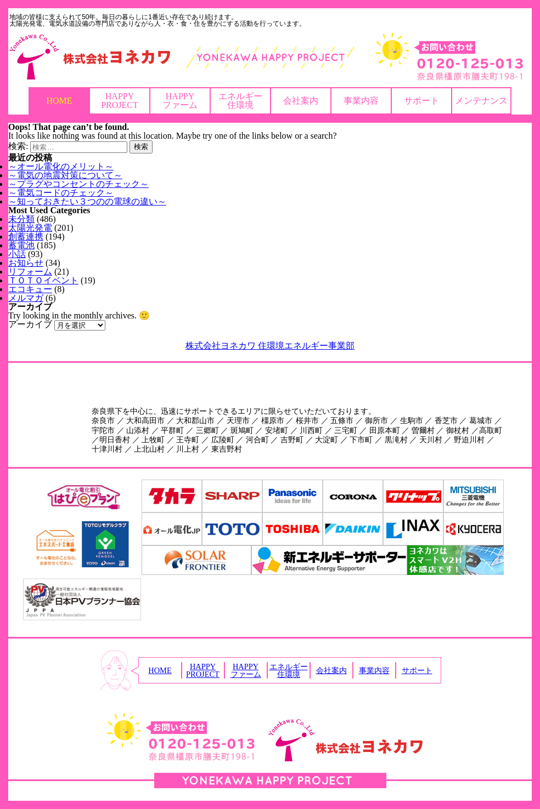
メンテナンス (481, 100)
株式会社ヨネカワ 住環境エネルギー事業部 (270, 345)
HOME (59, 100)
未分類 (21, 219)
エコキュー (30, 289)
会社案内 (300, 100)
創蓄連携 (25, 236)
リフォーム (30, 271)
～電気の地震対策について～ (65, 175)
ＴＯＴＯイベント (43, 280)
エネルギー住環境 (240, 101)
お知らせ (25, 262)
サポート (421, 100)
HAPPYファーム (180, 101)
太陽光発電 (30, 227)
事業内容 (361, 100)
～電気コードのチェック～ (61, 192)
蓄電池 (21, 245)
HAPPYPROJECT (119, 101)
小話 (17, 254)
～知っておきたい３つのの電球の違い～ (87, 201)
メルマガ (25, 298)
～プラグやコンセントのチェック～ (78, 184)
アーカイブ (30, 324)
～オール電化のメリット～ (61, 166)
